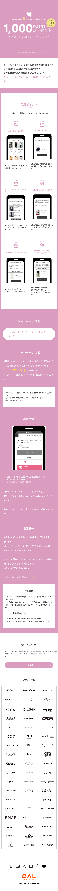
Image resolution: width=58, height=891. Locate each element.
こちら (20, 400)
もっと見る (38, 665)
